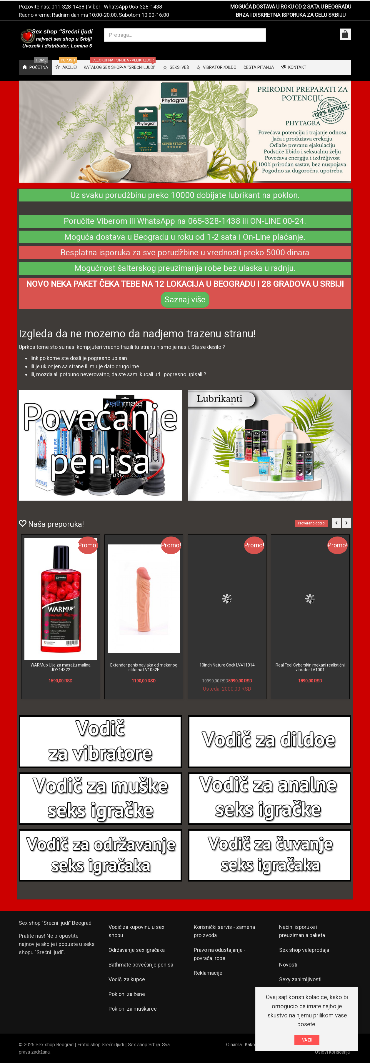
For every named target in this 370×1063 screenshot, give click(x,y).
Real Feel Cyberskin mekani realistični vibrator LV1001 (310, 667)
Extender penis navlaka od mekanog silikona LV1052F (143, 667)
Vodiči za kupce (127, 979)
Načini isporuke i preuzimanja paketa (302, 931)
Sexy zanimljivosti (300, 979)
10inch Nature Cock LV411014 (227, 665)
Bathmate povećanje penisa (141, 965)
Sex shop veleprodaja (304, 950)
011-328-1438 (67, 7)
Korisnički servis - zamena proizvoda (224, 931)
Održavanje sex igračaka (137, 950)
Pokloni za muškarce (133, 1009)
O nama (234, 1044)
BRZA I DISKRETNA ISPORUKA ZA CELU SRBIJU (291, 15)
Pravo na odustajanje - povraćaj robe (220, 954)
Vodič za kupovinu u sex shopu (136, 931)
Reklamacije (208, 973)
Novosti (288, 965)
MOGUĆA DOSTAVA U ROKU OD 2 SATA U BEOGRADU (290, 7)
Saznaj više (185, 299)
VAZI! (307, 1040)
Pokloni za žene (127, 994)
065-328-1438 (145, 7)
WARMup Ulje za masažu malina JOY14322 (61, 667)
